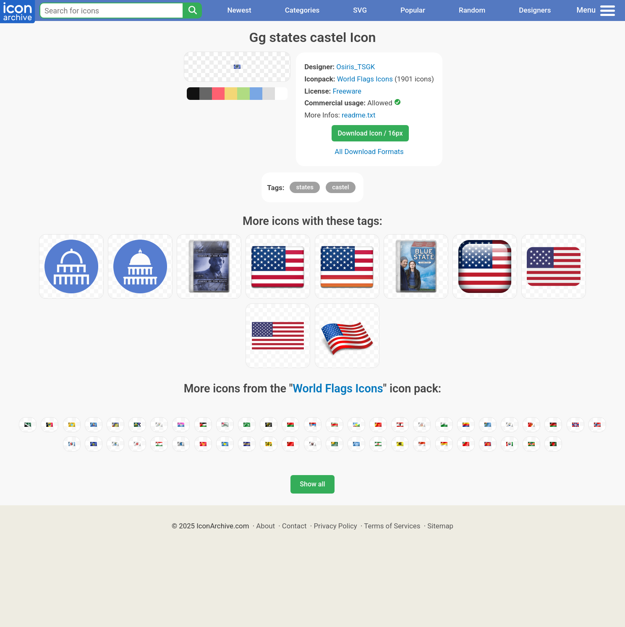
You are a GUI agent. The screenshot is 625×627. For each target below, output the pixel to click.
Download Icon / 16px (370, 133)
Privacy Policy (335, 526)
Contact (294, 526)
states (305, 187)
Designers (535, 10)
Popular (412, 10)
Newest (239, 10)
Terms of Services (392, 526)
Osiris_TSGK (355, 67)
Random (472, 10)
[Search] (192, 10)
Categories (302, 10)
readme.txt (358, 115)
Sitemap (440, 526)
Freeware (346, 91)
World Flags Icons (365, 79)
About (265, 526)
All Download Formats (369, 151)
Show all (312, 484)
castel (340, 187)
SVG (360, 10)
